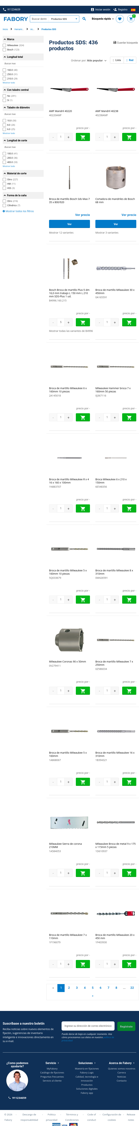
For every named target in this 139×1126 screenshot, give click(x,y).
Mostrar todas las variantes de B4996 (71, 325)
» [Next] (92, 990)
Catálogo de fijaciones (52, 1066)
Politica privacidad (51, 1111)
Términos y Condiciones (72, 1111)
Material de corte (16, 167)
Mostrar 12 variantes (61, 227)
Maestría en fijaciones (87, 1062)
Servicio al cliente (52, 1074)
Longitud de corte (17, 134)
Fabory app (87, 1087)
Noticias (121, 1070)
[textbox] (39, 13)
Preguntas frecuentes (52, 1070)
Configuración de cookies (111, 1111)
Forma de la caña (16, 189)
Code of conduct (91, 1111)
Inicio (5, 23)
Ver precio (82, 209)
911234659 (11, 4)
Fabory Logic (87, 1066)
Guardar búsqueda (124, 37)
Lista (117, 54)
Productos (86, 1078)
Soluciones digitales (87, 1083)
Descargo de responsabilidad (29, 1111)
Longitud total (15, 51)
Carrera (121, 1066)
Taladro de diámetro (18, 101)
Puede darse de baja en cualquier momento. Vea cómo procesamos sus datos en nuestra (88, 1031)
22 (132, 982)
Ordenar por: (87, 54)
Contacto (122, 1074)
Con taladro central (18, 84)
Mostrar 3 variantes (106, 227)
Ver (69, 218)
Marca (10, 33)
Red (130, 54)
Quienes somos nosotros (121, 1062)
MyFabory (52, 1062)
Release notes (131, 1111)
